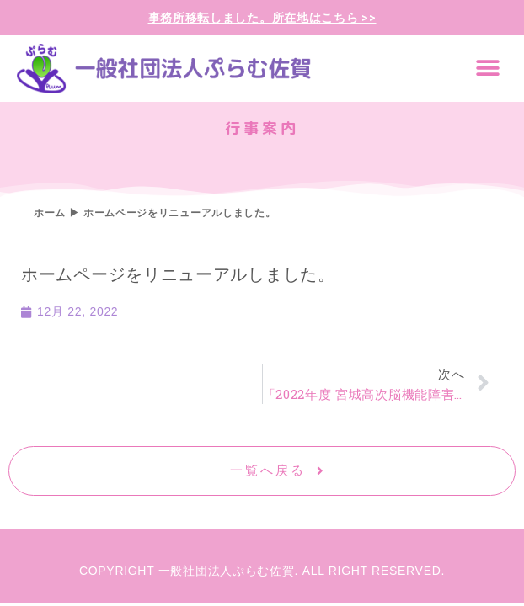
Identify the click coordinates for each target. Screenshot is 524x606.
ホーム (50, 213)
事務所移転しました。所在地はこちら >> (262, 17)
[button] (487, 69)
